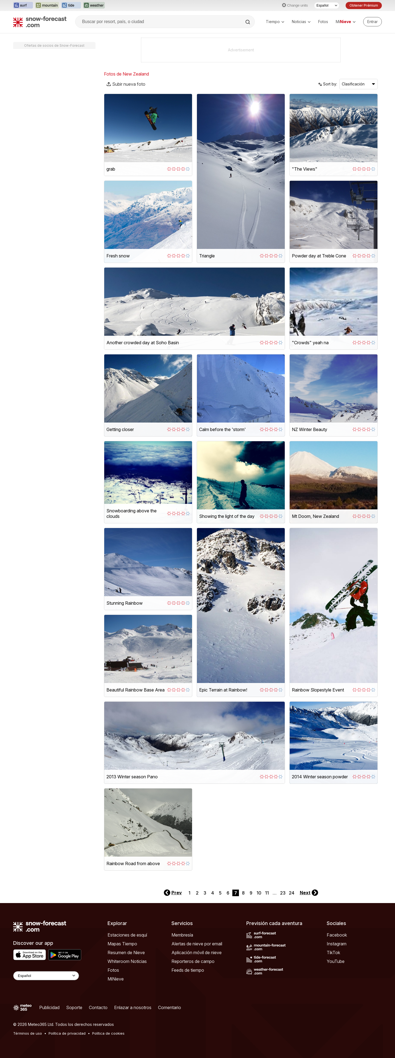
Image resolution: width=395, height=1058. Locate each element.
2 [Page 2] (197, 893)
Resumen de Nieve (126, 952)
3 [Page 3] (205, 893)
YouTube (336, 961)
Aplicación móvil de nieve (196, 952)
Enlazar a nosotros (132, 1007)
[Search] (248, 22)
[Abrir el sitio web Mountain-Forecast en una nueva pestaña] (47, 5)
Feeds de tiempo (187, 970)
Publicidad (49, 1007)
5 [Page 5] (220, 893)
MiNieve (116, 979)
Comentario (169, 1007)
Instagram (336, 943)
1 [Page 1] (189, 893)
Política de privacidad (67, 1033)
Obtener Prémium (363, 5)
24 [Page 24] (291, 893)
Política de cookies (108, 1033)
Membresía (182, 935)
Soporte (74, 1007)
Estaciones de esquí (127, 935)
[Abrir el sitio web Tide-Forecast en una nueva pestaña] (71, 5)
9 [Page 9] (251, 893)
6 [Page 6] (228, 893)
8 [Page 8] (243, 893)
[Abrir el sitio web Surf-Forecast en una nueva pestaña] (23, 5)
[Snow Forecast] (39, 21)
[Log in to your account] (372, 21)
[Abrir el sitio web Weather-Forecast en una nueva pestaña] (94, 5)
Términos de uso (27, 1033)
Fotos (323, 21)
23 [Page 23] (283, 893)
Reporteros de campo (193, 961)
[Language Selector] (46, 975)
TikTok (333, 952)
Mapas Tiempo (122, 943)
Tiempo (275, 21)
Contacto (98, 1007)
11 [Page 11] (267, 893)
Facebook (337, 935)
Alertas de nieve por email (196, 943)
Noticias (301, 21)
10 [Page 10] (258, 893)
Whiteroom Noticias (127, 961)
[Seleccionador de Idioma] (326, 5)
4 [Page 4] (212, 893)
